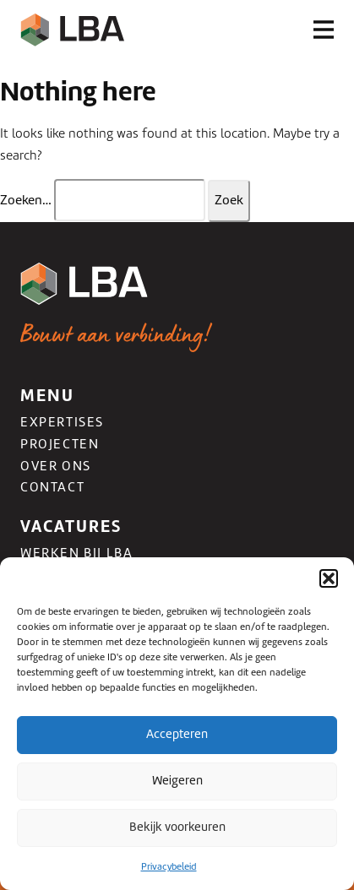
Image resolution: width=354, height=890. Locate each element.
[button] (328, 578)
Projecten (59, 444)
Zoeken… (26, 200)
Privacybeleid (169, 866)
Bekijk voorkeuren (177, 826)
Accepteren (177, 733)
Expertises (62, 422)
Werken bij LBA (76, 553)
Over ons (55, 466)
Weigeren (177, 780)
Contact (52, 487)
